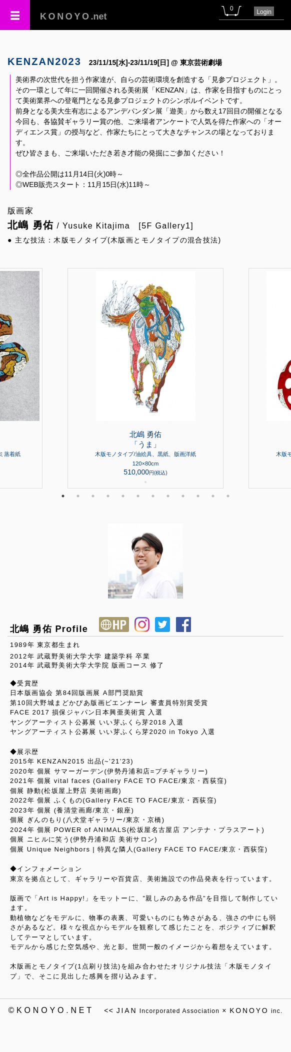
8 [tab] (168, 496)
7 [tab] (153, 496)
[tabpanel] (146, 378)
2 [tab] (78, 496)
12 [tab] (228, 496)
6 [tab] (138, 496)
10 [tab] (198, 496)
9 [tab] (183, 496)
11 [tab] (213, 496)
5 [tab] (123, 496)
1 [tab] (63, 496)
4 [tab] (108, 496)
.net (73, 17)
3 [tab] (93, 496)
